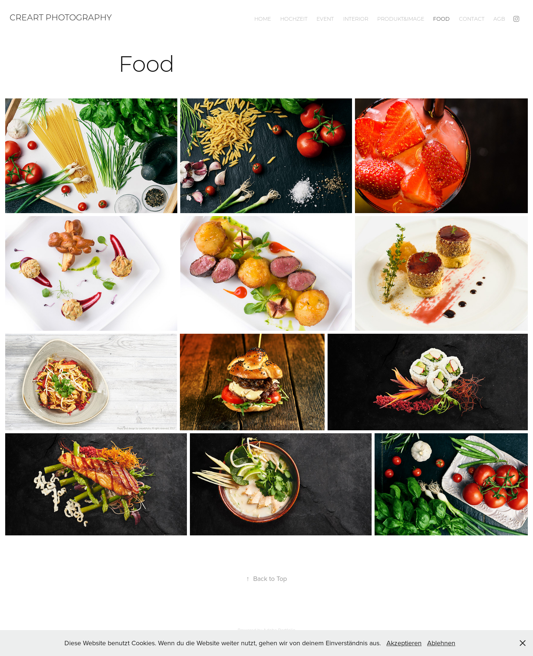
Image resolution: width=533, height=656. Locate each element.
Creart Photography (61, 17)
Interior (355, 19)
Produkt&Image (400, 19)
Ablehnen (441, 642)
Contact (472, 19)
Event (325, 19)
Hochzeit (294, 19)
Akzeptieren (404, 642)
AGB (499, 19)
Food (441, 19)
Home (262, 19)
